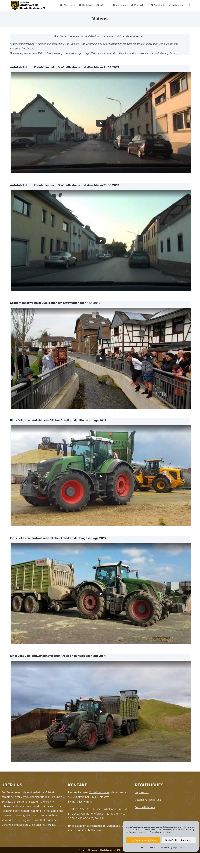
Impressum (177, 847)
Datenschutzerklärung (163, 847)
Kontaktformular (99, 792)
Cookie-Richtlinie (146, 847)
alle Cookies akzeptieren (143, 840)
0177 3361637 (87, 809)
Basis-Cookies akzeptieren (178, 840)
